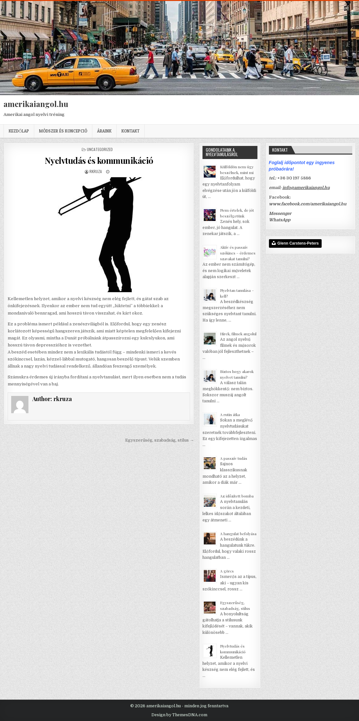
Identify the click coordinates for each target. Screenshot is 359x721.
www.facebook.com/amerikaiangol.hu (307, 203)
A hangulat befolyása (238, 533)
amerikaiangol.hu (36, 104)
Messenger (280, 213)
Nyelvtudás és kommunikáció (99, 160)
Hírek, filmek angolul (238, 333)
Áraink (104, 130)
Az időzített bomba (237, 495)
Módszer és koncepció (63, 130)
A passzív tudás (233, 458)
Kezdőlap (19, 130)
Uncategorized (100, 149)
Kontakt (130, 130)
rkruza (95, 171)
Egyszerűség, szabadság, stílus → (159, 440)
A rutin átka (230, 414)
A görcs (227, 570)
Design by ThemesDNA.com (179, 715)
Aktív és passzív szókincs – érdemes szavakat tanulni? (238, 253)
